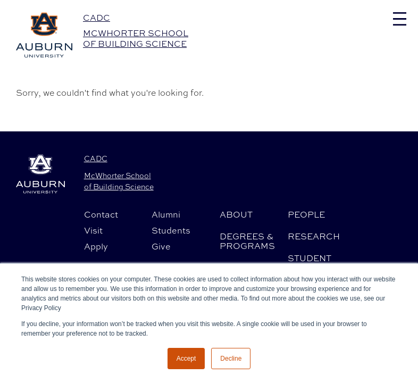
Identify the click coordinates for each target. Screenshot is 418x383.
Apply (96, 246)
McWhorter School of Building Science (135, 38)
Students (171, 230)
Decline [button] (230, 358)
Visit (93, 230)
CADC (96, 17)
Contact (101, 214)
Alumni (166, 214)
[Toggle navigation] (400, 19)
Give (161, 246)
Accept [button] (186, 358)
